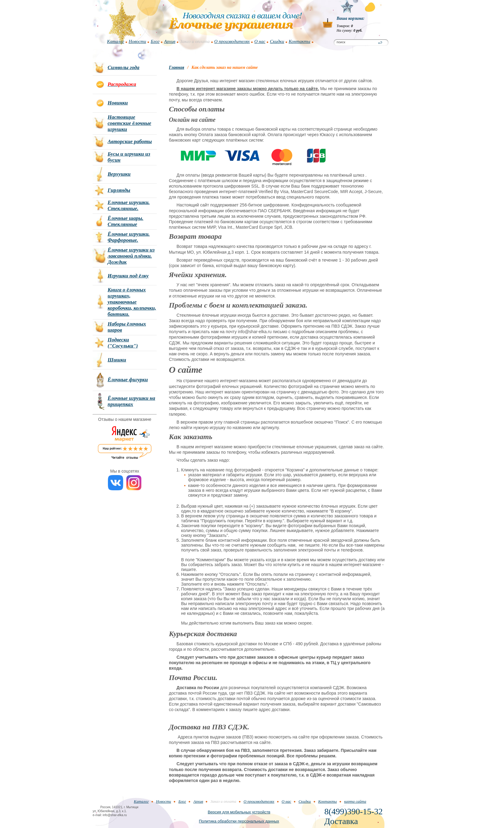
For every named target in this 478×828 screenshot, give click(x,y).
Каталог (115, 41)
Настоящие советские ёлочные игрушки (129, 123)
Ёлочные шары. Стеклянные (125, 221)
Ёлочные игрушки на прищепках (131, 401)
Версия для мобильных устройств (239, 812)
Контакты (299, 41)
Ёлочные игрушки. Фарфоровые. (129, 237)
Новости (137, 41)
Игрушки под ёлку (128, 276)
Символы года (123, 67)
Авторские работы (130, 141)
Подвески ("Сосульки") (123, 343)
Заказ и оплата (195, 41)
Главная (176, 67)
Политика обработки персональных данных (239, 821)
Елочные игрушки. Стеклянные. (129, 205)
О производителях (232, 41)
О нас (259, 41)
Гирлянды (119, 190)
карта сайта (355, 801)
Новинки (118, 103)
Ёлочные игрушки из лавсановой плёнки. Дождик (131, 256)
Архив (169, 41)
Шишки (117, 360)
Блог (155, 41)
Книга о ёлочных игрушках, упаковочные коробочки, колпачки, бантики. (132, 302)
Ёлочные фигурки (128, 379)
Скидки (277, 41)
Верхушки (119, 174)
